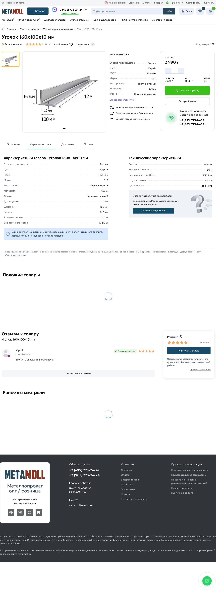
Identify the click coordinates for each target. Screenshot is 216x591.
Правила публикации (200, 369)
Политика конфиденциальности (189, 470)
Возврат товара (130, 479)
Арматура (7, 19)
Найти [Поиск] (169, 11)
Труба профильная (28, 19)
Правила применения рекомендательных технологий (189, 481)
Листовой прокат (162, 19)
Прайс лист (174, 2)
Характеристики (40, 144)
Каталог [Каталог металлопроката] (37, 10)
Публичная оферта (182, 492)
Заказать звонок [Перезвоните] (70, 13)
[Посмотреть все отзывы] (78, 373)
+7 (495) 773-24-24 (70, 9)
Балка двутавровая (105, 19)
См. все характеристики (122, 99)
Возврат (158, 2)
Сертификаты (193, 2)
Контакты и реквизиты (134, 498)
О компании (128, 489)
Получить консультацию (153, 210)
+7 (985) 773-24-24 (192, 124)
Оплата (147, 2)
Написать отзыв (188, 350)
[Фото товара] (64, 92)
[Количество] (174, 70)
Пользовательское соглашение (189, 474)
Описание (13, 144)
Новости (125, 494)
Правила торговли (181, 487)
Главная (11, 29)
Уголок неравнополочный (58, 29)
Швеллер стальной (55, 19)
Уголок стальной (79, 19)
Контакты (209, 2)
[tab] (64, 128)
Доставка (134, 2)
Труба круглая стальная (134, 19)
